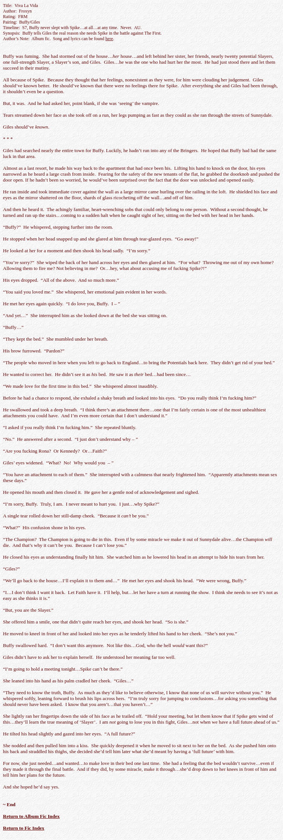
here (109, 38)
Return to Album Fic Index (31, 816)
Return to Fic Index (23, 828)
